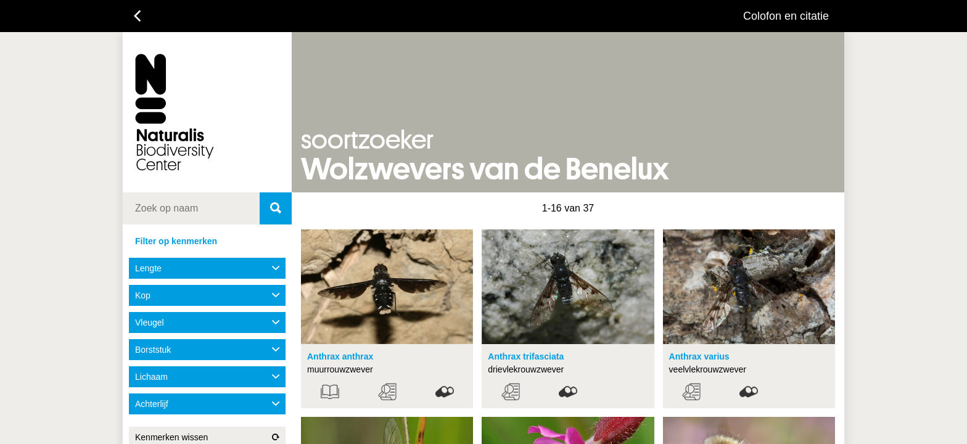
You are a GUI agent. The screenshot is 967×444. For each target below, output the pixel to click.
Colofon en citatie (786, 16)
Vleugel (207, 322)
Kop (207, 295)
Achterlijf (207, 404)
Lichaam (207, 377)
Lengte (207, 268)
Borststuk (207, 350)
